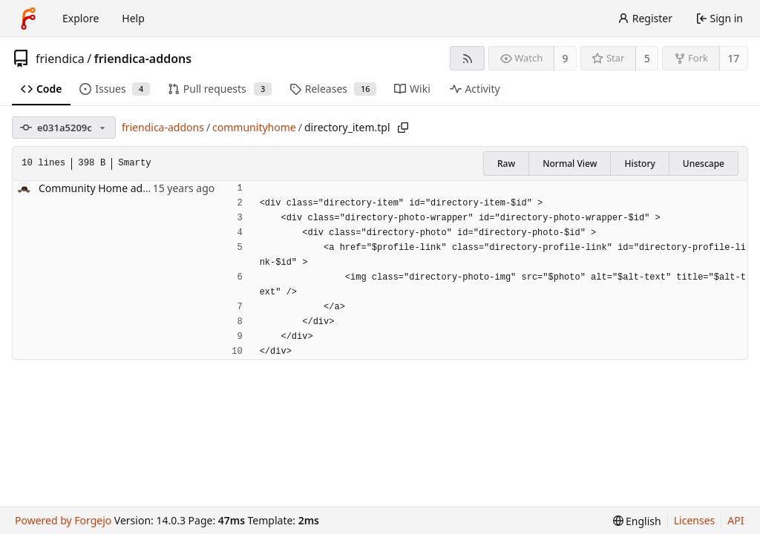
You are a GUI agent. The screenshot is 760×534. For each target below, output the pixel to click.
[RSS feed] (467, 58)
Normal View (570, 163)
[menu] (637, 521)
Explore (80, 18)
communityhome (254, 127)
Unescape (703, 163)
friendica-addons (142, 58)
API (735, 520)
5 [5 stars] (647, 58)
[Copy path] (403, 127)
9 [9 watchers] (566, 58)
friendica (60, 58)
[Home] (28, 18)
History (639, 163)
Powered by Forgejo (63, 520)
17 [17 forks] (733, 58)
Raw (506, 163)
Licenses (694, 520)
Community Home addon (100, 188)
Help (133, 18)
